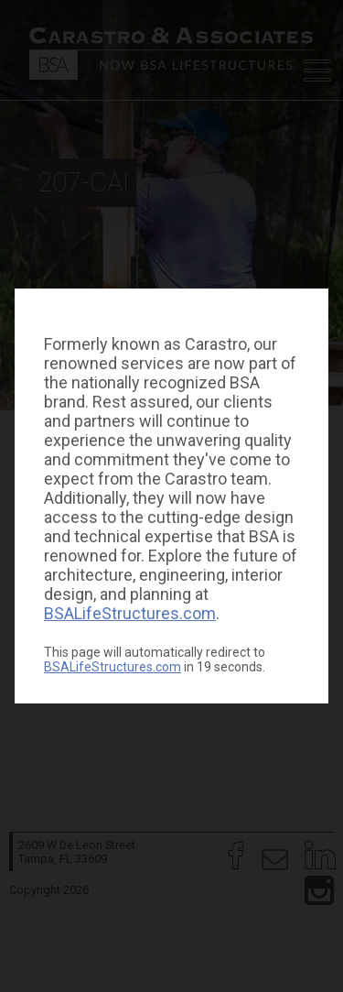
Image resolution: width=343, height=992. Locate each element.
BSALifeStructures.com (130, 613)
